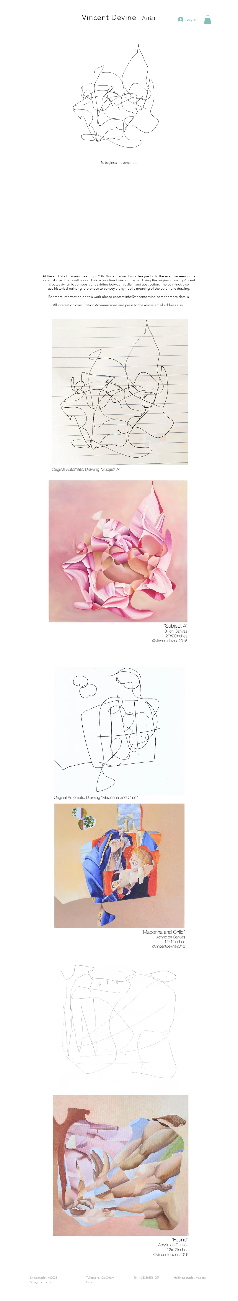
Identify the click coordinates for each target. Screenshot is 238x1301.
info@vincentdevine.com (144, 297)
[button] (207, 19)
